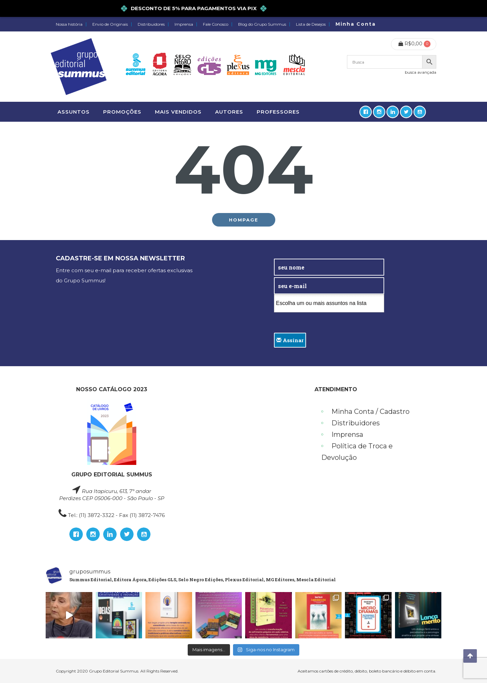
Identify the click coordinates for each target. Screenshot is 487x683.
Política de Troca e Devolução (357, 452)
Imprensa (184, 24)
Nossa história (69, 24)
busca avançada (420, 72)
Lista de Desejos (311, 24)
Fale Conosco (215, 24)
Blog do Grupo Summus (262, 24)
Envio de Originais (110, 24)
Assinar (290, 340)
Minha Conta (355, 24)
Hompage (243, 219)
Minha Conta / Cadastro (370, 411)
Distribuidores (151, 24)
